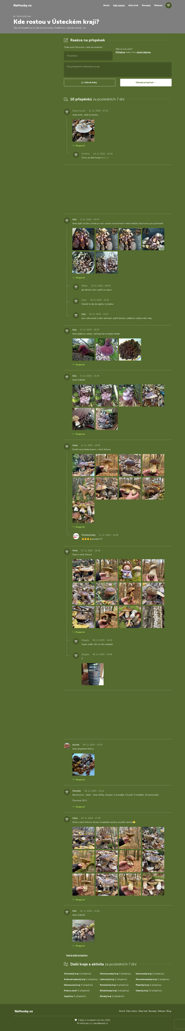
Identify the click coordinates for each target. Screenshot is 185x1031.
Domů (106, 5)
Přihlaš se (120, 52)
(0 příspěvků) (77, 973)
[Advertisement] (36, 83)
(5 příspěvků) (77, 990)
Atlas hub (133, 5)
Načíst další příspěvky (77, 955)
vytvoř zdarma (143, 52)
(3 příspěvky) (115, 973)
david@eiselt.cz (100, 1023)
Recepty (146, 5)
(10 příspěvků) (149, 990)
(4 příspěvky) (114, 990)
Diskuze (158, 5)
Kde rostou (119, 5)
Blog (168, 1011)
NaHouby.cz (22, 5)
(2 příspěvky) (150, 973)
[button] (89, 82)
